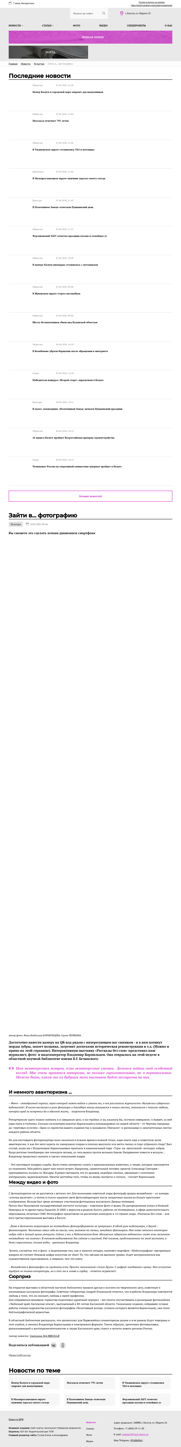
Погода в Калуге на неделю (152, 2)
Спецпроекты (136, 25)
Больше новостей (90, 450)
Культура (16, 478)
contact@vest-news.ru (135, 1388)
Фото (76, 25)
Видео (103, 25)
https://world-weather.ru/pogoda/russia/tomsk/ (151, 5)
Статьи (48, 25)
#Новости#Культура (20, 1309)
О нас (168, 25)
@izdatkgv (136, 1394)
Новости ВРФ (16, 1373)
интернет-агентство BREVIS (128, 1428)
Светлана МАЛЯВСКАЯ (44, 1290)
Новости (16, 25)
